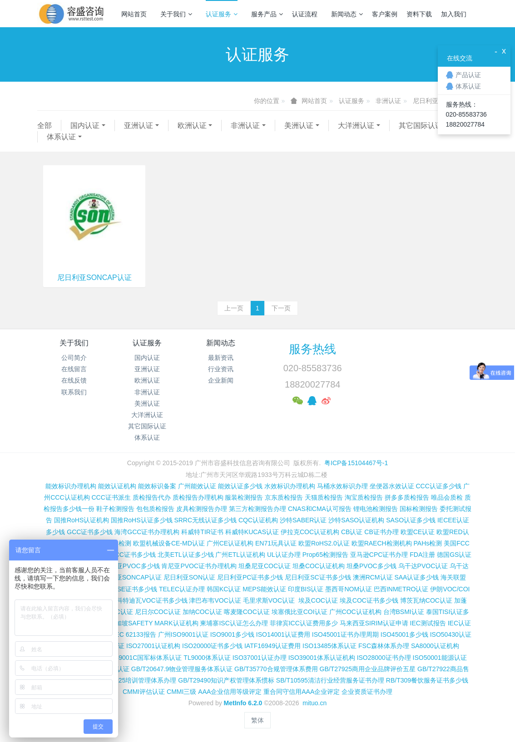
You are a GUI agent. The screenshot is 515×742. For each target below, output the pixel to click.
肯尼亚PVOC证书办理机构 (199, 566)
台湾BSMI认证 (403, 611)
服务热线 (312, 349)
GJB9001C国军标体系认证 (144, 657)
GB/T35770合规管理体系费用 (276, 669)
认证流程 (304, 14)
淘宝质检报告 (364, 497)
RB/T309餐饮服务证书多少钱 (427, 680)
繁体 (257, 720)
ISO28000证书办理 (384, 657)
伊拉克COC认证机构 (310, 532)
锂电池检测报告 (375, 508)
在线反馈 (74, 380)
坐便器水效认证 (392, 486)
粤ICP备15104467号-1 (356, 463)
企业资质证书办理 (367, 691)
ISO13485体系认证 (329, 645)
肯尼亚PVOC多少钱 (132, 566)
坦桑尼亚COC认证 (264, 566)
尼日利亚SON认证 (189, 577)
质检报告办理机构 (198, 497)
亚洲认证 (138, 125)
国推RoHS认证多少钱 (141, 520)
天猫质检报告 (324, 497)
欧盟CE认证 (418, 532)
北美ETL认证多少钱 (186, 554)
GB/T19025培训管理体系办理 (135, 680)
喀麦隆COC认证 (247, 611)
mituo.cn (314, 703)
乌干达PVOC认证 (423, 566)
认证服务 (222, 14)
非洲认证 (388, 100)
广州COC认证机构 (355, 611)
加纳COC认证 (202, 611)
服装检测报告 (244, 497)
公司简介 (74, 357)
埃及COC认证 (318, 600)
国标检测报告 (419, 508)
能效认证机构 (117, 486)
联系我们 (74, 392)
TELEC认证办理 (182, 589)
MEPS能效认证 (264, 589)
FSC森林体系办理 (383, 645)
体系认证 (61, 137)
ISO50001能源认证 (440, 657)
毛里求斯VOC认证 (269, 600)
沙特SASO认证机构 (356, 520)
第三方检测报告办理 (257, 508)
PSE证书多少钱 (135, 589)
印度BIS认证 (306, 589)
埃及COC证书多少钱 (369, 600)
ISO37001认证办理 (260, 657)
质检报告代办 (152, 497)
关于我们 (176, 14)
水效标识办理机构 (289, 486)
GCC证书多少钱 (90, 532)
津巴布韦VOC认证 (216, 600)
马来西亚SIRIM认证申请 (374, 623)
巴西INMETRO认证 (401, 589)
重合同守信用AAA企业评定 (301, 691)
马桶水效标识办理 (342, 486)
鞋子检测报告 (115, 508)
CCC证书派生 (110, 497)
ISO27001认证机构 (153, 645)
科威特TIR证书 (202, 532)
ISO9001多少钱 (232, 634)
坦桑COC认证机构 (318, 566)
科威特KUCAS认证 (252, 532)
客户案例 (384, 14)
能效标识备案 (157, 486)
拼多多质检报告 (407, 497)
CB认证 (351, 532)
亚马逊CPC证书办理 (379, 554)
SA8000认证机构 (435, 645)
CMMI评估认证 (144, 691)
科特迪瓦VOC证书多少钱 (151, 600)
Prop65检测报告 (325, 554)
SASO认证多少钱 (411, 520)
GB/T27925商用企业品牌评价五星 (368, 669)
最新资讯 (220, 357)
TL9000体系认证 (206, 657)
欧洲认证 (192, 125)
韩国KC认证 (224, 589)
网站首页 (134, 14)
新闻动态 (347, 14)
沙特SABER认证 (303, 520)
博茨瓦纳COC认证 (426, 600)
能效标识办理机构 (70, 486)
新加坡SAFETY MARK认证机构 (153, 623)
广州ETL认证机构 (240, 554)
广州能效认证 (197, 486)
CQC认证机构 (258, 520)
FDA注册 (422, 554)
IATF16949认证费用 (272, 645)
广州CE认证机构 (230, 543)
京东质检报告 (284, 497)
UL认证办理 (284, 554)
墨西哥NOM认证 (348, 589)
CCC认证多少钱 (438, 486)
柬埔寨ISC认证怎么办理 (233, 623)
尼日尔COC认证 (158, 611)
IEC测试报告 (428, 623)
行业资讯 (220, 369)
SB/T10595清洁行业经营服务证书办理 (330, 680)
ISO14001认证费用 (283, 634)
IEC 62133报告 (134, 634)
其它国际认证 (420, 125)
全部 (44, 125)
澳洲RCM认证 (373, 577)
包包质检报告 (155, 508)
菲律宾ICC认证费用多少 (304, 623)
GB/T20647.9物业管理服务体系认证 (182, 669)
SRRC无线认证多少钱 (205, 520)
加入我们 (453, 14)
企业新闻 (220, 380)
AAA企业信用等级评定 (230, 691)
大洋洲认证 (356, 125)
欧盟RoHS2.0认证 (324, 543)
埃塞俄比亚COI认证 (299, 611)
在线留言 (74, 369)
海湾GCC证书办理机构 (146, 532)
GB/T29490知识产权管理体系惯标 (226, 680)
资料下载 (419, 14)
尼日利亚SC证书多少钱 (318, 577)
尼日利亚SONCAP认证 (94, 277)
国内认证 (84, 125)
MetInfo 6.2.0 (243, 703)
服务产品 (267, 14)
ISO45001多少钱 (404, 634)
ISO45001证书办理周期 (345, 634)
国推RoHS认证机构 (81, 520)
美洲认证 (298, 125)
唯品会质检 (447, 497)
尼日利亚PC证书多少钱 (250, 577)
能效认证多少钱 (240, 486)
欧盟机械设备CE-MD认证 (169, 543)
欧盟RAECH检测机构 (382, 543)
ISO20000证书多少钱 (212, 645)
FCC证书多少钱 (133, 554)
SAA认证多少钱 (416, 577)
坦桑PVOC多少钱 (371, 566)
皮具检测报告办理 (201, 508)
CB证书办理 (381, 532)
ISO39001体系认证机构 (321, 657)
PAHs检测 (428, 543)
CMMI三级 (181, 691)
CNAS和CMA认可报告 (320, 508)
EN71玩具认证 (276, 543)
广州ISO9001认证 (183, 634)
